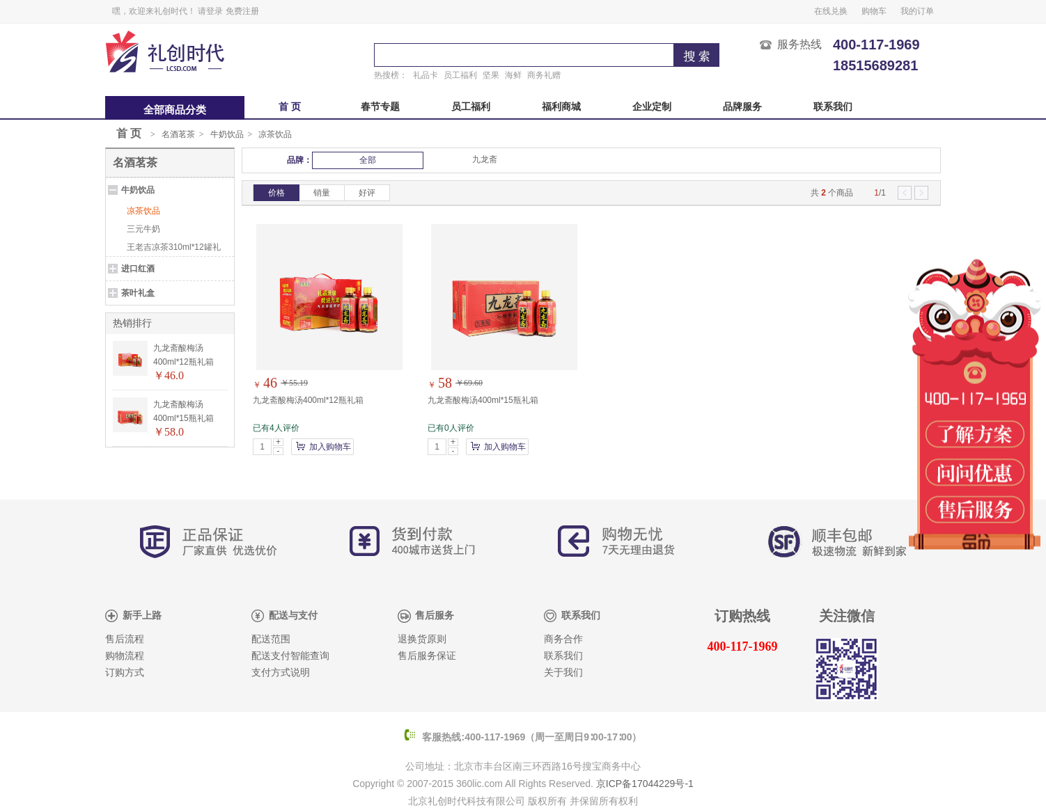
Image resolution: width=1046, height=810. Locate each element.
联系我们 (832, 107)
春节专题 (380, 107)
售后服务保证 (427, 656)
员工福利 (460, 75)
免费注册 (242, 11)
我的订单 (917, 11)
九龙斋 (484, 159)
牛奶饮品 (227, 134)
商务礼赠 (544, 75)
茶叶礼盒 (138, 293)
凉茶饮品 (275, 134)
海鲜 (513, 75)
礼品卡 (425, 75)
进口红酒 (138, 268)
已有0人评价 (451, 428)
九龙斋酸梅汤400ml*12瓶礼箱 (308, 400)
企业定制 (651, 107)
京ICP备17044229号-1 (645, 783)
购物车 (874, 11)
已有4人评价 (276, 428)
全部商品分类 (174, 110)
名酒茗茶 (178, 134)
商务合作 (563, 639)
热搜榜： (390, 75)
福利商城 (561, 107)
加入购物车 (330, 447)
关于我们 (563, 672)
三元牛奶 (143, 229)
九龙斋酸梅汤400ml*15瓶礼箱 (483, 400)
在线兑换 (831, 11)
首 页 (290, 107)
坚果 (491, 75)
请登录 (210, 11)
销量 (321, 193)
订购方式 (124, 672)
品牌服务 (742, 107)
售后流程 (124, 639)
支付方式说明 (280, 672)
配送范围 (270, 639)
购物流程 (124, 656)
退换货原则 (422, 639)
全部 (367, 160)
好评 (367, 193)
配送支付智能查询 (290, 656)
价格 (276, 193)
